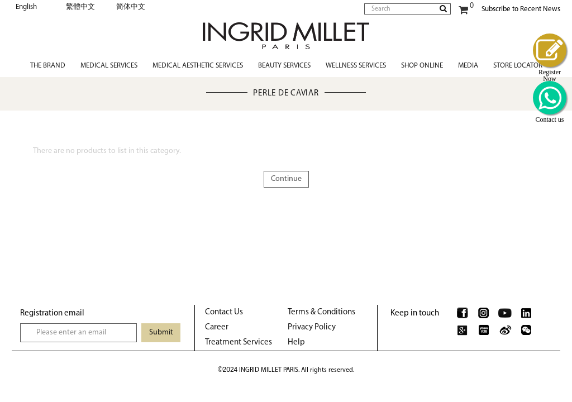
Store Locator (517, 65)
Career (216, 327)
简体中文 (130, 7)
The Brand (47, 65)
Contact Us (224, 312)
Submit (161, 332)
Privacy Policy (312, 327)
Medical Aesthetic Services (197, 65)
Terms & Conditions (321, 312)
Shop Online (422, 65)
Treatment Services (238, 342)
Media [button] (468, 65)
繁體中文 (80, 7)
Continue (286, 179)
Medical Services (108, 65)
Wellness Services (356, 65)
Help (296, 342)
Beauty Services (284, 65)
